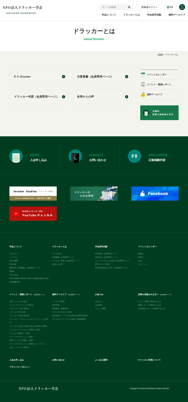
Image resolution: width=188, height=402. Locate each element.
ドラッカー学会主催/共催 (19, 315)
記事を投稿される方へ (154, 294)
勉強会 (140, 254)
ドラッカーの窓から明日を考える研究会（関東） (28, 326)
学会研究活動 (101, 247)
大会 (140, 261)
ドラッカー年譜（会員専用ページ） (36, 96)
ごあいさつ (13, 254)
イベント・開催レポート (159, 84)
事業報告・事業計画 (60, 308)
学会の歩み (13, 275)
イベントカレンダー (157, 74)
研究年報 (55, 305)
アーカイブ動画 (58, 301)
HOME (160, 55)
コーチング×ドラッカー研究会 (21, 305)
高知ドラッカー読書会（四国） (21, 340)
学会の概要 (13, 261)
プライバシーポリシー (19, 367)
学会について (15, 247)
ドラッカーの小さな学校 (62, 312)
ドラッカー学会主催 (17, 312)
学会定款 (13, 264)
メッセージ (13, 257)
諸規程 (12, 271)
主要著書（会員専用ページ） (95, 76)
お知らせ (99, 294)
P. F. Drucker (22, 76)
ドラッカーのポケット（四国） (21, 337)
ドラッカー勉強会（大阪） (20, 333)
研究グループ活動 (102, 264)
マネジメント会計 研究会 (19, 308)
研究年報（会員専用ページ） (106, 254)
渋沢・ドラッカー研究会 (19, 347)
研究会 (140, 257)
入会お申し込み (16, 360)
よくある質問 (101, 360)
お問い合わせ (58, 360)
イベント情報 (100, 308)
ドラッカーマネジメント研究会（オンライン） (28, 344)
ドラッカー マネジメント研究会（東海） (25, 330)
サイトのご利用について (149, 360)
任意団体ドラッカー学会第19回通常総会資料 (70, 315)
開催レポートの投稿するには (149, 305)
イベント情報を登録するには (149, 301)
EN (171, 7)
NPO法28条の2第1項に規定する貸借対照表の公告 (29, 278)
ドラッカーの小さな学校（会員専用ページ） (112, 261)
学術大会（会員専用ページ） (106, 257)
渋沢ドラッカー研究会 (18, 301)
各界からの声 (85, 96)
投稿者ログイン (149, 7)
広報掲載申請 (14, 282)
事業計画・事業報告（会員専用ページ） (25, 268)
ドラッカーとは (59, 247)
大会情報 (98, 305)
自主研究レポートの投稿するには (151, 308)
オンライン (142, 264)
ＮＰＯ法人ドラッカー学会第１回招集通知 (69, 319)
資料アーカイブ (154, 94)
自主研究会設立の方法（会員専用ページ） (112, 268)
